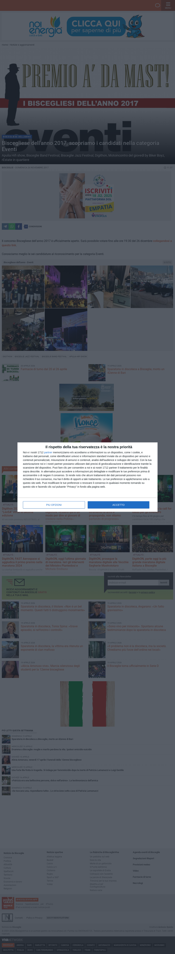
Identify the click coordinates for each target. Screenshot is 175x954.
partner (48, 452)
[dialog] (87, 477)
